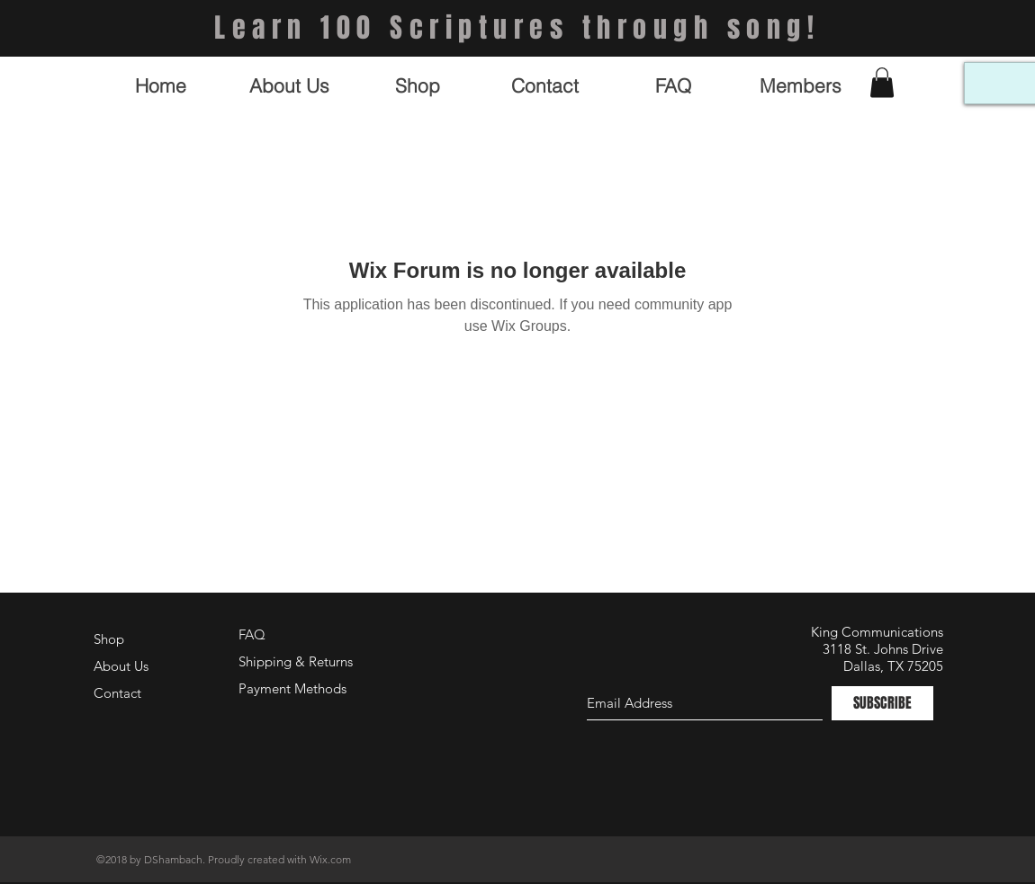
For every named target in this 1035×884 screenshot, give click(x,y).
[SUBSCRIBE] (882, 703)
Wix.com (330, 859)
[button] (882, 82)
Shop (109, 638)
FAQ (252, 634)
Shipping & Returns (295, 661)
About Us (121, 665)
